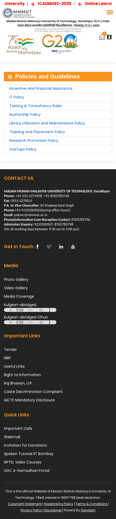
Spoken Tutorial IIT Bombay (29, 453)
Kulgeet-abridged (20, 304)
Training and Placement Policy (37, 131)
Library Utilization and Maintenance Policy (47, 123)
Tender (10, 349)
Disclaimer (53, 510)
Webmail (12, 437)
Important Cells (18, 428)
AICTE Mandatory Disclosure (29, 400)
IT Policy (16, 97)
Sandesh (88, 510)
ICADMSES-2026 (60, 3)
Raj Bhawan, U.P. (18, 383)
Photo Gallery (16, 279)
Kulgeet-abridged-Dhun (26, 317)
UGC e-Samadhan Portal (26, 470)
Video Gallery (16, 288)
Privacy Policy (31, 510)
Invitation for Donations (25, 445)
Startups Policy (22, 149)
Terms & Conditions (92, 504)
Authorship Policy (25, 114)
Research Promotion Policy (33, 140)
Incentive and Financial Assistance (40, 88)
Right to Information (22, 374)
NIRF (7, 358)
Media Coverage (19, 296)
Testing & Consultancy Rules (35, 105)
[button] (109, 12)
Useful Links (14, 366)
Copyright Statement (25, 504)
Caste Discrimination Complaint (33, 391)
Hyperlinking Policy (58, 504)
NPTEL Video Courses (22, 462)
